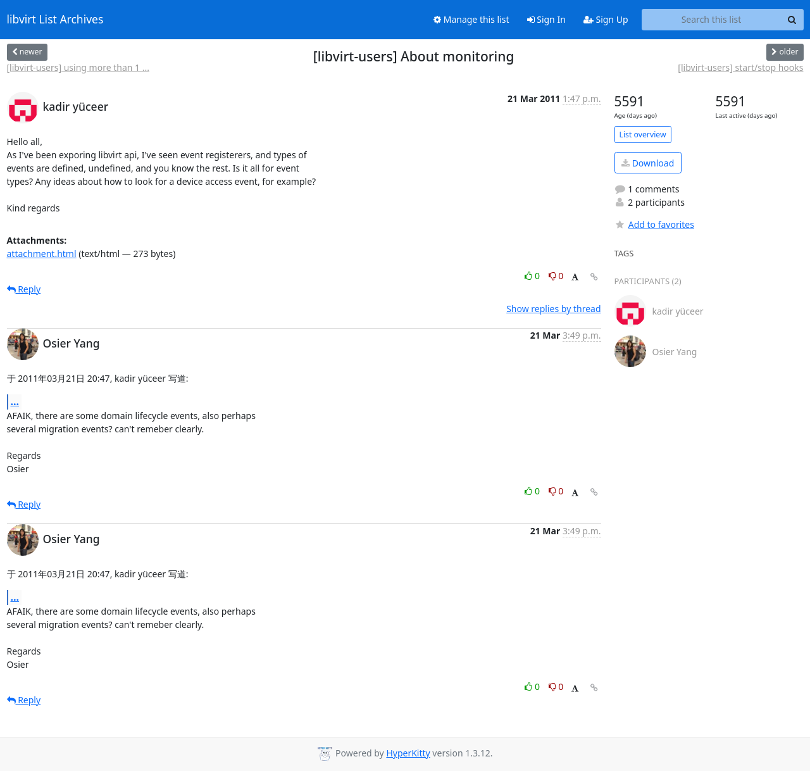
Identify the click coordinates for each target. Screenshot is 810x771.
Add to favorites (654, 224)
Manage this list (471, 19)
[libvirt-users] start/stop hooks (740, 67)
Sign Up (605, 19)
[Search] (792, 19)
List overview (643, 134)
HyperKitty (408, 753)
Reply (24, 289)
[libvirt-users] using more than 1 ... (78, 67)
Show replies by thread (553, 309)
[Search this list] (712, 19)
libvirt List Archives (55, 19)
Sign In (546, 19)
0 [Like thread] (533, 276)
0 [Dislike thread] (556, 276)
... (15, 401)
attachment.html (42, 254)
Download (647, 163)
